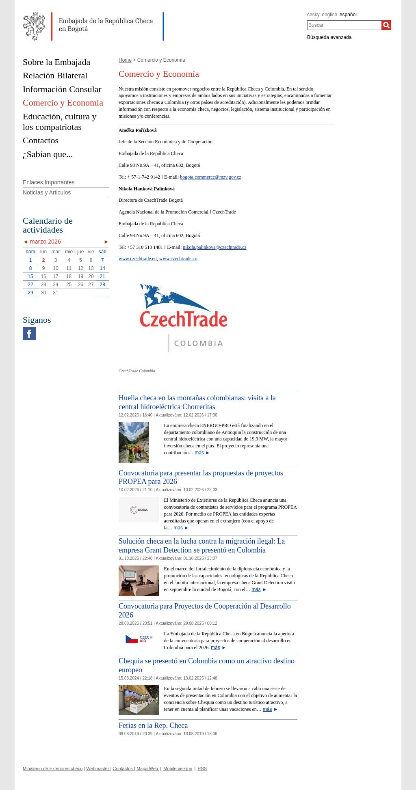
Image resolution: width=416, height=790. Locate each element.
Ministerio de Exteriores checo (52, 768)
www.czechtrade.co (178, 258)
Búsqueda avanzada (329, 37)
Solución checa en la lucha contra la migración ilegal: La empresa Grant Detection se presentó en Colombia (202, 545)
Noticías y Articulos (47, 192)
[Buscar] (386, 25)
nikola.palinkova (199, 247)
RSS (202, 768)
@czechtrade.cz (231, 247)
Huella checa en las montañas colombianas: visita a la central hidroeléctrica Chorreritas (197, 402)
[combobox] (344, 25)
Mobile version (177, 768)
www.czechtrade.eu (138, 258)
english (329, 14)
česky (313, 14)
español (348, 14)
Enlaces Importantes (49, 182)
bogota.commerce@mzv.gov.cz (210, 177)
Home (125, 60)
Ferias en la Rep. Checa (153, 725)
